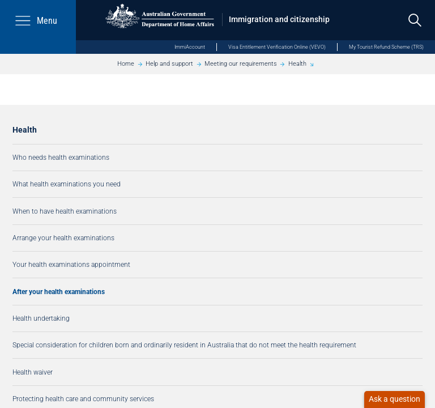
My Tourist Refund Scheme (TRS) (386, 47)
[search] (415, 20)
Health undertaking (41, 318)
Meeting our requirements (240, 63)
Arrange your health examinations (63, 237)
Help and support (169, 63)
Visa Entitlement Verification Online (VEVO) (277, 47)
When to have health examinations (64, 211)
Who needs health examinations (60, 157)
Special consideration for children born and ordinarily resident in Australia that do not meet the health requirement (184, 345)
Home (125, 63)
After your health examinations (58, 291)
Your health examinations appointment (71, 264)
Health (297, 63)
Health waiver (32, 372)
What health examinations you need (66, 184)
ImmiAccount (189, 47)
